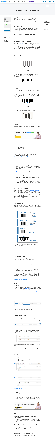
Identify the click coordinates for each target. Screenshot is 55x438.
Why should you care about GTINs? (47, 24)
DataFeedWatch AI (31, 1)
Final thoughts (45, 31)
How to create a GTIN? (46, 28)
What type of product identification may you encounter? (46, 21)
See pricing (51, 1)
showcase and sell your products (35, 190)
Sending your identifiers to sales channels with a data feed (47, 30)
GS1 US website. (22, 261)
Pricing (15, 1)
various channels (27, 288)
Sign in (46, 1)
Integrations (19, 1)
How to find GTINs (46, 27)
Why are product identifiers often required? (47, 23)
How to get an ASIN (19, 128)
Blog (26, 1)
